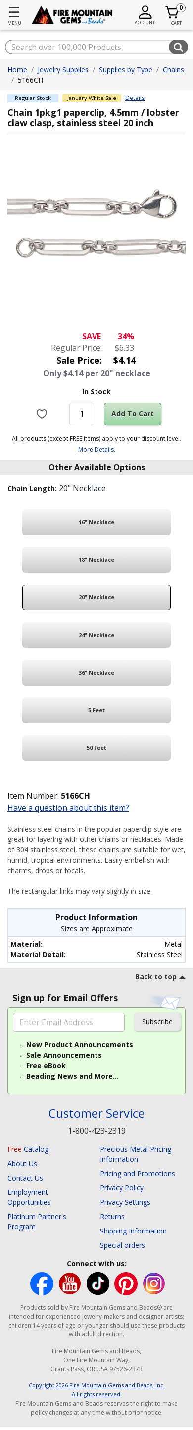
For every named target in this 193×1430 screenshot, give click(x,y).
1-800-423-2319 (97, 1130)
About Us (22, 1163)
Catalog (27, 1149)
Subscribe (157, 1021)
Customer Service (96, 1113)
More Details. (96, 449)
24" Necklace (96, 635)
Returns (112, 1216)
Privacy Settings (125, 1202)
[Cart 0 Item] (172, 12)
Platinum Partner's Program (36, 1221)
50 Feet (96, 747)
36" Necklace (96, 672)
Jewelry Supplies (63, 69)
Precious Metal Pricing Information (135, 1154)
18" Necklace (96, 559)
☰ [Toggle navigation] (14, 11)
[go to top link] (160, 978)
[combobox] (96, 47)
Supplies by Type (125, 69)
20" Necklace (96, 597)
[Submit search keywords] (178, 47)
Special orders (122, 1245)
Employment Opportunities (29, 1197)
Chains (173, 69)
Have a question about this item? (68, 807)
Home (17, 69)
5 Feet (96, 710)
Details (135, 98)
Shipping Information (133, 1230)
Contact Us (25, 1178)
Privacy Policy (122, 1187)
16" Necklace (96, 522)
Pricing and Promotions (137, 1173)
